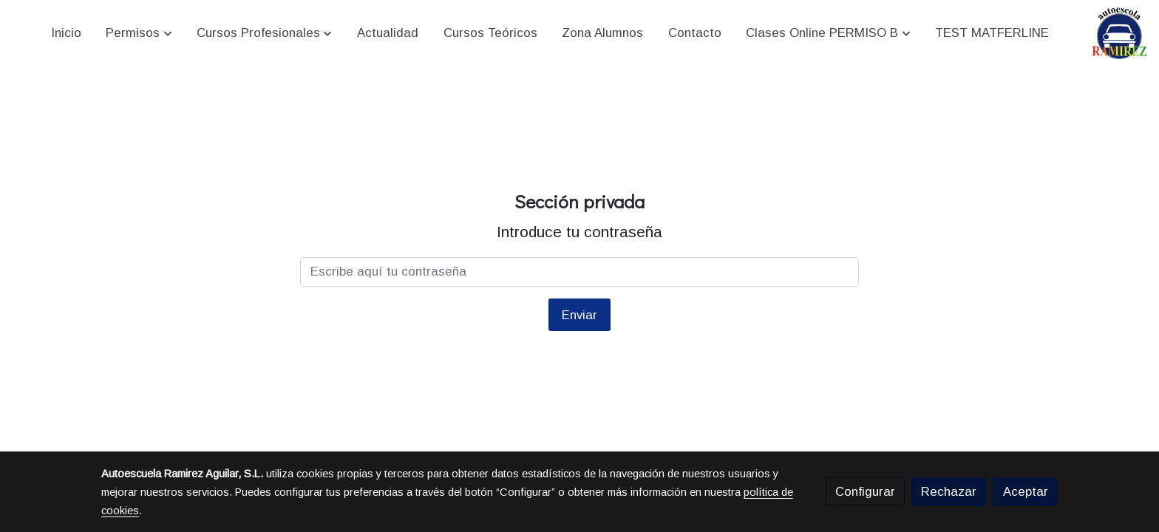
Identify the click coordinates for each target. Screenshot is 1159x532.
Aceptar (1025, 492)
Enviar (579, 315)
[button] (139, 33)
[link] (1119, 33)
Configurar (865, 492)
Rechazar (948, 492)
